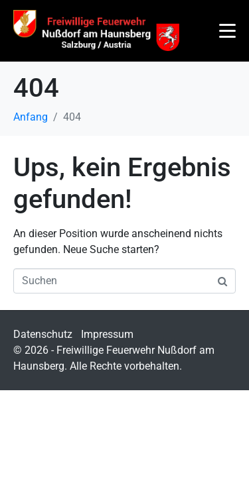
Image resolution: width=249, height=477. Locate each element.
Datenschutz (42, 334)
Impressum (107, 334)
